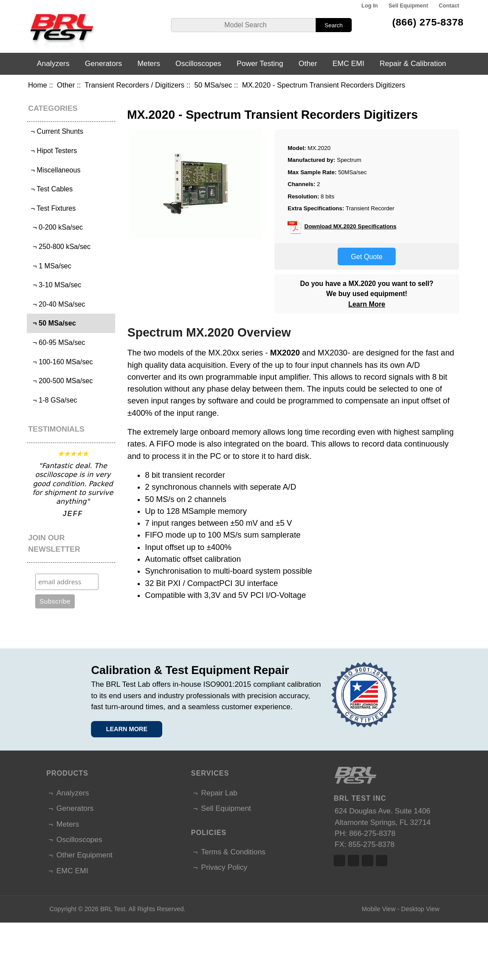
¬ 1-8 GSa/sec (53, 400)
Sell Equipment (408, 6)
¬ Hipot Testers (53, 150)
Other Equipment (84, 855)
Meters (148, 63)
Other (66, 85)
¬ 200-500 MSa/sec (61, 381)
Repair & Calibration (413, 63)
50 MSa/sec (213, 85)
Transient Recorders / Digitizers (135, 85)
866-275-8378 (372, 833)
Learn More (366, 304)
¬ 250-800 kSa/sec (60, 246)
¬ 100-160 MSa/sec (61, 362)
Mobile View (379, 908)
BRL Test (112, 908)
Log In (369, 6)
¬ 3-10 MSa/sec (55, 285)
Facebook (339, 860)
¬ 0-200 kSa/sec (56, 227)
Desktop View (420, 908)
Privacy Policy (224, 867)
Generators (103, 63)
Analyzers (53, 63)
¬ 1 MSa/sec (50, 266)
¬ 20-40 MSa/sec (57, 304)
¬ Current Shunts (56, 131)
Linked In (367, 860)
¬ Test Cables (51, 189)
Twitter (353, 860)
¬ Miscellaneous (55, 170)
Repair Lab (219, 793)
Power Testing (260, 63)
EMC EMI (348, 63)
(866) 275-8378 (428, 22)
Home (37, 85)
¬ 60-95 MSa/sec (57, 342)
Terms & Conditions (233, 852)
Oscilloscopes (198, 63)
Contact (449, 6)
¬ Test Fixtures (52, 208)
